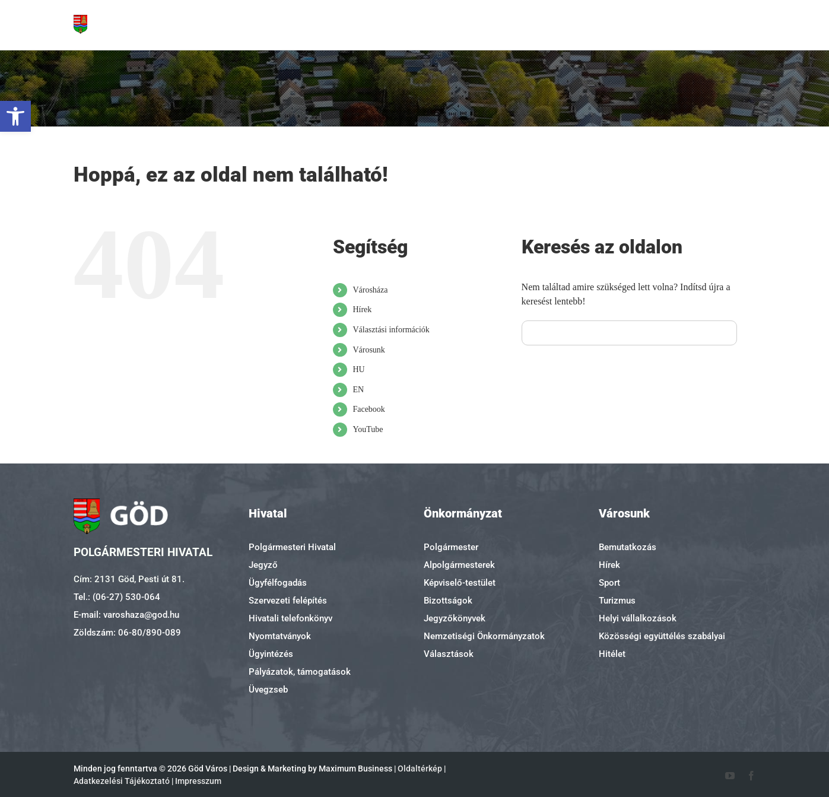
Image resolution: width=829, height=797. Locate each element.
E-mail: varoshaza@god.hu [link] (126, 614)
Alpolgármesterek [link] (459, 565)
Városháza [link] (369, 289)
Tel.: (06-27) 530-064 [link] (117, 597)
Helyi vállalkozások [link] (637, 618)
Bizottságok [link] (448, 600)
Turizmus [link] (617, 600)
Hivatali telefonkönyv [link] (290, 618)
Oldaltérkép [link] (420, 768)
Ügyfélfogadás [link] (278, 582)
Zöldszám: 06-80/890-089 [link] (127, 632)
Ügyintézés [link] (271, 654)
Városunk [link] (368, 349)
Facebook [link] (368, 409)
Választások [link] (449, 654)
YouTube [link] (367, 429)
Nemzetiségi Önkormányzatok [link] (484, 636)
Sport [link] (609, 582)
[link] (15, 116)
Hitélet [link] (612, 654)
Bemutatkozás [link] (627, 547)
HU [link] (358, 369)
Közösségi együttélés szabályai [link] (662, 636)
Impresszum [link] (198, 781)
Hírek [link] (361, 309)
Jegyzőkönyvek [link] (454, 618)
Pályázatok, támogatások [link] (300, 671)
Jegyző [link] (263, 565)
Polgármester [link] (451, 547)
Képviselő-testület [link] (460, 582)
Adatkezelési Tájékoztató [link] (122, 781)
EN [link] (358, 389)
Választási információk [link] (390, 329)
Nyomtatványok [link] (280, 636)
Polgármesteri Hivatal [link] (292, 547)
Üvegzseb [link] (268, 689)
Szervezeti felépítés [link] (288, 600)
